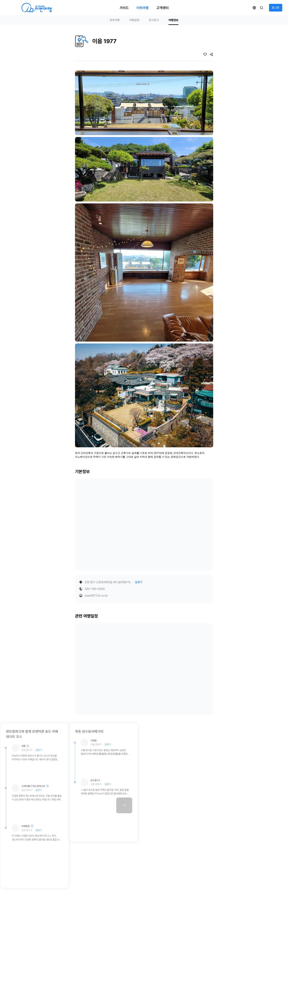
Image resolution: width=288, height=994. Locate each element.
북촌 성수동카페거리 (89, 731)
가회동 (93, 740)
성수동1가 (95, 780)
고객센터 (162, 8)
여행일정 (134, 20)
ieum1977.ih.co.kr (96, 595)
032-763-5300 (95, 589)
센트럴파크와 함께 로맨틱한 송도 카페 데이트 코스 (32, 734)
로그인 (275, 7)
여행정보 (173, 20)
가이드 (124, 8)
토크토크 (154, 20)
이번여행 (142, 8)
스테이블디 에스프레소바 (33, 786)
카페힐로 (25, 826)
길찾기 (138, 582)
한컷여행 (115, 20)
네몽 (23, 746)
